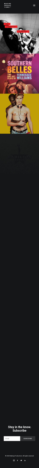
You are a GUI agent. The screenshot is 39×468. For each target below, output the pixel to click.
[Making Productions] (7, 5)
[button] (34, 5)
